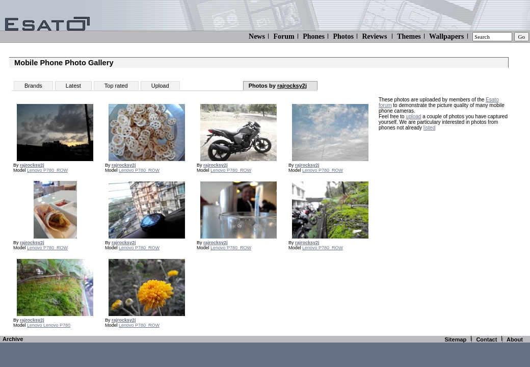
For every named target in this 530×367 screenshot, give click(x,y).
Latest (73, 86)
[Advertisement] (442, 200)
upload (413, 116)
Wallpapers (446, 36)
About (515, 339)
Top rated (116, 86)
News (257, 36)
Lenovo (35, 170)
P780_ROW (55, 170)
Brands (33, 86)
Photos (343, 36)
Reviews (374, 36)
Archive (13, 339)
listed (429, 127)
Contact (486, 339)
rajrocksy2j (292, 86)
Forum (283, 36)
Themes (409, 36)
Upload (160, 86)
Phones (314, 36)
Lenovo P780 (56, 325)
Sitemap (455, 339)
